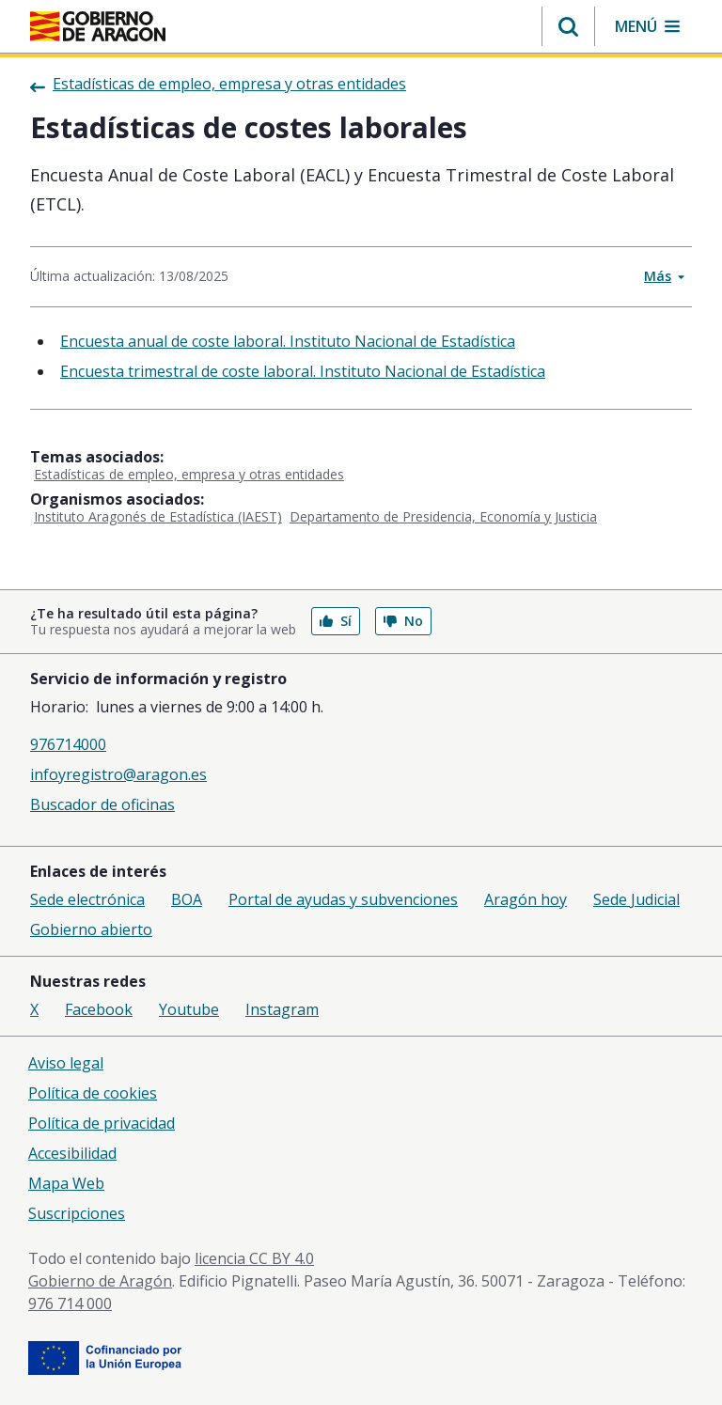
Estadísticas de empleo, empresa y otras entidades (189, 474)
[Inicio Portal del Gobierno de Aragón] (97, 26)
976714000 (68, 744)
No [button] (403, 621)
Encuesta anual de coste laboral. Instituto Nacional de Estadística (287, 341)
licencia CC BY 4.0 (254, 1258)
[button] (568, 26)
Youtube (189, 1009)
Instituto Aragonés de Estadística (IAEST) (158, 516)
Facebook (99, 1009)
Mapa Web (66, 1183)
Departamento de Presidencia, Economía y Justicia (443, 516)
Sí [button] (336, 621)
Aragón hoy (525, 899)
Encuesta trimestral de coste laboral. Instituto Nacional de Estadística (302, 371)
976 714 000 (70, 1303)
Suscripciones (76, 1213)
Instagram (282, 1009)
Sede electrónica (87, 899)
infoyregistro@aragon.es (118, 774)
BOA (186, 899)
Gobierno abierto (91, 929)
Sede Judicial (636, 899)
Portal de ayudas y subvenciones (343, 899)
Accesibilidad (72, 1153)
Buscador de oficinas (102, 804)
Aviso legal (65, 1063)
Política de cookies (92, 1093)
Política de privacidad (101, 1123)
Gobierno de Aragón (100, 1281)
